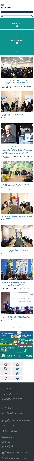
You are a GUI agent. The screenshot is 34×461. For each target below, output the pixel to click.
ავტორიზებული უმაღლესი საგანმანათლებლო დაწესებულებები (12, 409)
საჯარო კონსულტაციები (5, 447)
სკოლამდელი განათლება (6, 399)
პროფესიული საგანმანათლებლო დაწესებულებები (10, 430)
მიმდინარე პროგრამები (5, 395)
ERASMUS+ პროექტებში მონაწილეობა (8, 412)
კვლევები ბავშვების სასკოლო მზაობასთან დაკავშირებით (11, 398)
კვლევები (3, 436)
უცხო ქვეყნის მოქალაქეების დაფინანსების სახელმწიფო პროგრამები (13, 414)
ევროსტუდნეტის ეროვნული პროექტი (8, 425)
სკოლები (3, 389)
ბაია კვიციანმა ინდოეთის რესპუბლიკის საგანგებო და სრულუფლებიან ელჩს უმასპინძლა (16, 217)
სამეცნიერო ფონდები (5, 457)
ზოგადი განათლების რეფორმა (7, 388)
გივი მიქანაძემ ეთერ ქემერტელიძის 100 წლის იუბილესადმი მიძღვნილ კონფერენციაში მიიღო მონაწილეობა (15, 82)
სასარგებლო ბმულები (5, 441)
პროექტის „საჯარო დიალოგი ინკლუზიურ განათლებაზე (13, 115)
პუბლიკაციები (4, 451)
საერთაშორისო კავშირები (6, 442)
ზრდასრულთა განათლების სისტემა (7, 446)
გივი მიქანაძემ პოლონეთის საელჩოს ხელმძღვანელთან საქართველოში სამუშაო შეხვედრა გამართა (14, 250)
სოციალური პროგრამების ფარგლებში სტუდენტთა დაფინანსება (12, 413)
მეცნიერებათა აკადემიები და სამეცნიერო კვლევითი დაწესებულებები (14, 458)
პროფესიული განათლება (17, 42)
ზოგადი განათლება (17, 25)
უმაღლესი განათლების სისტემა (7, 407)
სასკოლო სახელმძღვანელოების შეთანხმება (9, 393)
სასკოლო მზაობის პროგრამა (6, 400)
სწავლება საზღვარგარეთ (6, 408)
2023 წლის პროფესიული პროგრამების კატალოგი (10, 431)
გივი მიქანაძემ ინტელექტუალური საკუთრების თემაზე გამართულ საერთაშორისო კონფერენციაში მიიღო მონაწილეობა (16, 318)
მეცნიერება (17, 51)
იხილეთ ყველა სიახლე (17, 327)
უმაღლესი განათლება (17, 34)
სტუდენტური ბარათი (5, 419)
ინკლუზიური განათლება (5, 394)
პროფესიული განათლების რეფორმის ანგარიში (10, 445)
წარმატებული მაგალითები (6, 438)
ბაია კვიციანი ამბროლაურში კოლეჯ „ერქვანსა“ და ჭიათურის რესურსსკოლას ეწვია (16, 185)
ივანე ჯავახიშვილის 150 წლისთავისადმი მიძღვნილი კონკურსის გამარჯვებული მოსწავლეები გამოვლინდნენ (13, 284)
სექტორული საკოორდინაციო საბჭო (7, 437)
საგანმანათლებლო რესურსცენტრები (8, 390)
